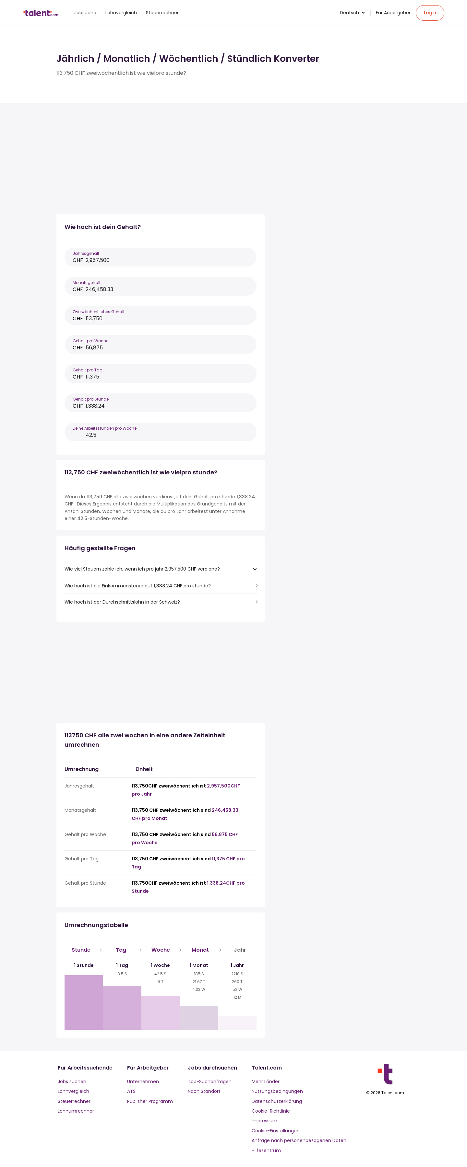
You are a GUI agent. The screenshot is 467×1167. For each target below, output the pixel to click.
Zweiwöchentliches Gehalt (99, 311)
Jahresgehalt (86, 253)
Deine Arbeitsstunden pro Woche (105, 428)
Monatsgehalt (87, 282)
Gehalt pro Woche (90, 341)
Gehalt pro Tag (87, 370)
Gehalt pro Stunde (91, 399)
